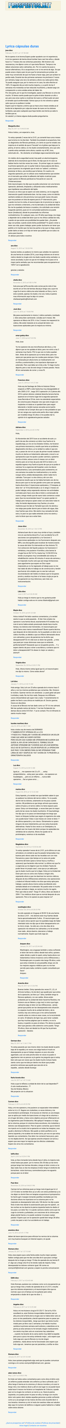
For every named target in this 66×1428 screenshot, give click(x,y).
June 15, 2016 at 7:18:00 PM (23, 312)
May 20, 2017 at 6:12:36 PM (28, 986)
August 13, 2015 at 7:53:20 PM (22, 248)
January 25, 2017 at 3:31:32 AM (19, 1357)
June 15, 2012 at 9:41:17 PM (18, 1233)
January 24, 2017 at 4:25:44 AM (31, 946)
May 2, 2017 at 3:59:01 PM (17, 1376)
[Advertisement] (33, 28)
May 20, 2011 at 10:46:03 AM (18, 129)
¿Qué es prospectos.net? (15, 1423)
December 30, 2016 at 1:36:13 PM (30, 529)
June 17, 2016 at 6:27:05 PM (26, 338)
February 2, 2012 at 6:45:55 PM (19, 1104)
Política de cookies (33, 1423)
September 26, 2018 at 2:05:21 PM (28, 665)
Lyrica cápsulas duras (22, 46)
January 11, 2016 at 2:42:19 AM (22, 684)
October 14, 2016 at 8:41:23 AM (24, 613)
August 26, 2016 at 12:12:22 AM (27, 792)
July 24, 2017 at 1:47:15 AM (20, 1080)
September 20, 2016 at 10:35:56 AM (28, 847)
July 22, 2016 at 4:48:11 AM (20, 726)
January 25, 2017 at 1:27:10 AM (19, 1252)
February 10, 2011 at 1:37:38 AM (17, 53)
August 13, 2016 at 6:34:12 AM (24, 768)
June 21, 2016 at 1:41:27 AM (28, 383)
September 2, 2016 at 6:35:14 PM (27, 430)
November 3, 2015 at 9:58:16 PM (24, 283)
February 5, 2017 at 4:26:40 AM (22, 1281)
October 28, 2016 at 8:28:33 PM (29, 910)
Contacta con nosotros (38, 1426)
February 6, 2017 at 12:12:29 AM (24, 1307)
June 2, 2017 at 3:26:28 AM (27, 594)
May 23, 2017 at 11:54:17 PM (21, 1043)
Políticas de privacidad (50, 1423)
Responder (10, 121)
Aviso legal (23, 1426)
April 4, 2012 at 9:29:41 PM (20, 1156)
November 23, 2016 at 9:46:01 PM (23, 1186)
